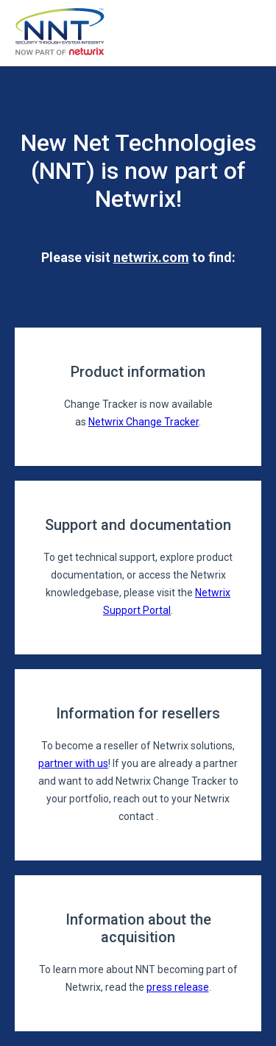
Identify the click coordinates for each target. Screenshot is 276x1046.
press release (177, 987)
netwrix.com (151, 257)
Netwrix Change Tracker (143, 422)
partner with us (73, 763)
